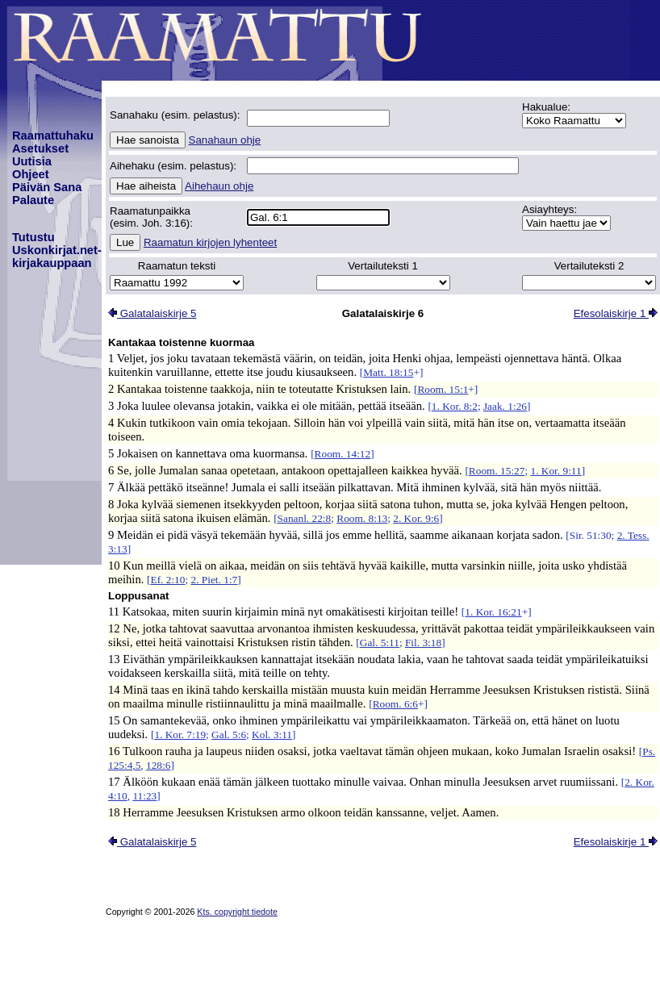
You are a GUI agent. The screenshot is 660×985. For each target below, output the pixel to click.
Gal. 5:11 (379, 642)
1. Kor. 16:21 (493, 612)
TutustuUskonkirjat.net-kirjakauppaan (57, 250)
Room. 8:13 (361, 518)
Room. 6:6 (395, 704)
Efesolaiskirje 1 (616, 313)
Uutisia (32, 161)
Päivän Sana (46, 187)
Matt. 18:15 (388, 372)
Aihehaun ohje (219, 186)
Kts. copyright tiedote (237, 911)
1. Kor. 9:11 (555, 471)
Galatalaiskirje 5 (152, 313)
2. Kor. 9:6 (416, 518)
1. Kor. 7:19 (180, 734)
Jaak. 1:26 (505, 406)
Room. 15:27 (497, 471)
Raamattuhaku (53, 135)
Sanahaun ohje (225, 140)
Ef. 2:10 (168, 580)
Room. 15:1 (442, 389)
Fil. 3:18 (423, 642)
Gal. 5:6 (228, 734)
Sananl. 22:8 (305, 518)
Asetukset (40, 148)
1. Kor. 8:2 (455, 406)
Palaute (33, 200)
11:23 (144, 796)
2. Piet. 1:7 (214, 580)
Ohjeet (30, 174)
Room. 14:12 (343, 454)
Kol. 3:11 (272, 734)
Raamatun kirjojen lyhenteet (210, 242)
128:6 (158, 765)
